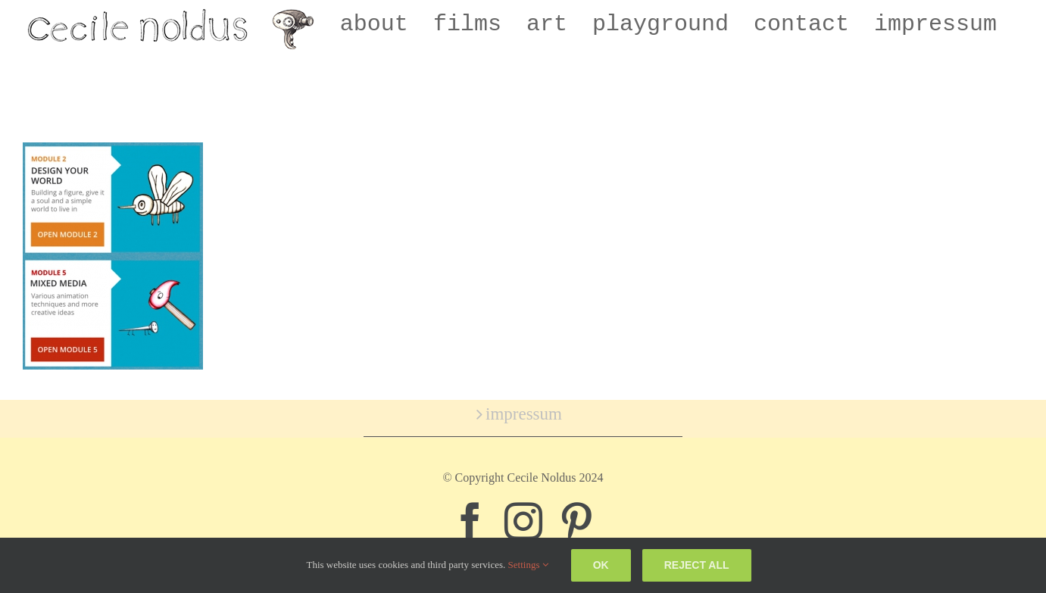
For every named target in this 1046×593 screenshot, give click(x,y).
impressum (524, 413)
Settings (528, 564)
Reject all (696, 565)
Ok (601, 565)
